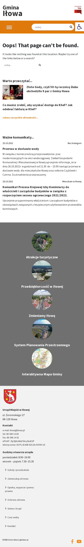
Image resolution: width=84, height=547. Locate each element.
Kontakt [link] (12, 526)
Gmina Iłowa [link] (13, 540)
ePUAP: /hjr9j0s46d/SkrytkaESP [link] (18, 441)
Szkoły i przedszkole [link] (18, 469)
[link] (79, 26)
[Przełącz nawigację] (9, 27)
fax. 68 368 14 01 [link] (11, 437)
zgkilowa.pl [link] (23, 540)
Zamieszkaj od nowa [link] (18, 478)
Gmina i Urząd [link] (14, 508)
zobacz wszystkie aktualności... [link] (20, 117)
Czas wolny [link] (13, 517)
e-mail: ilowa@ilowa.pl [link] (14, 430)
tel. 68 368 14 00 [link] (11, 433)
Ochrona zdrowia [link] (16, 499)
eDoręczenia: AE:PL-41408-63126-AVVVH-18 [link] (24, 444)
